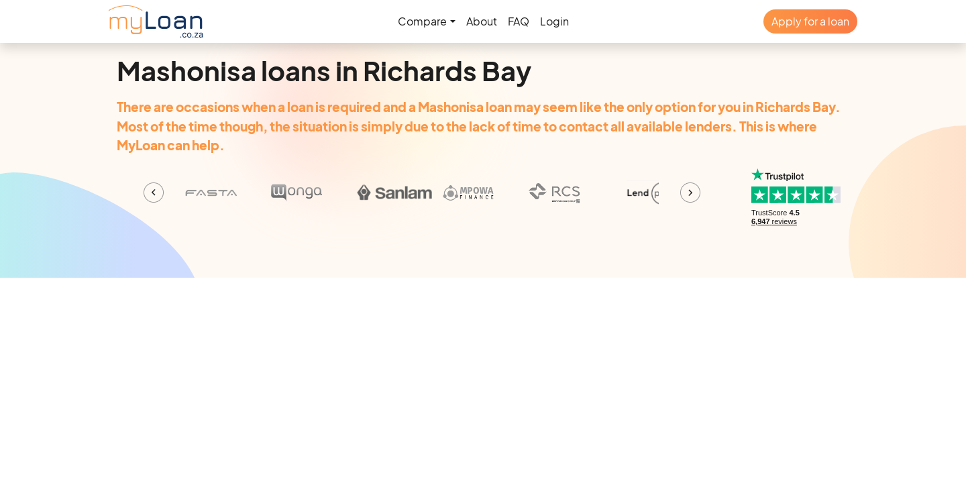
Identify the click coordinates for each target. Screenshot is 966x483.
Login (554, 21)
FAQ (518, 21)
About (481, 21)
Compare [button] (422, 21)
